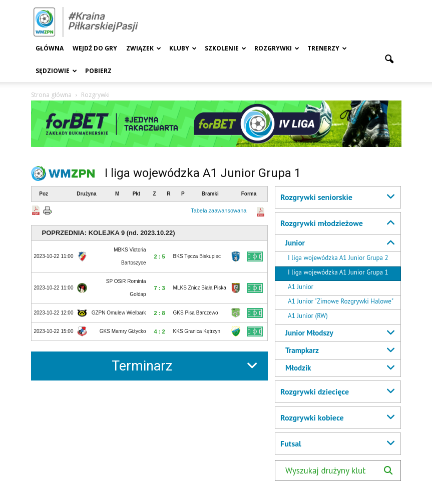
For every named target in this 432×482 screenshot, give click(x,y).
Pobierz (98, 70)
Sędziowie (56, 70)
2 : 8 (159, 313)
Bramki (210, 193)
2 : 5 (159, 257)
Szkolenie (225, 48)
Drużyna (86, 193)
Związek (143, 48)
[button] (389, 60)
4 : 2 (159, 331)
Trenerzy (327, 48)
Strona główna (51, 94)
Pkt (137, 193)
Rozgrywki (276, 48)
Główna (50, 48)
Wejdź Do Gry (95, 48)
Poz (43, 193)
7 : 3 (159, 288)
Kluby (183, 48)
